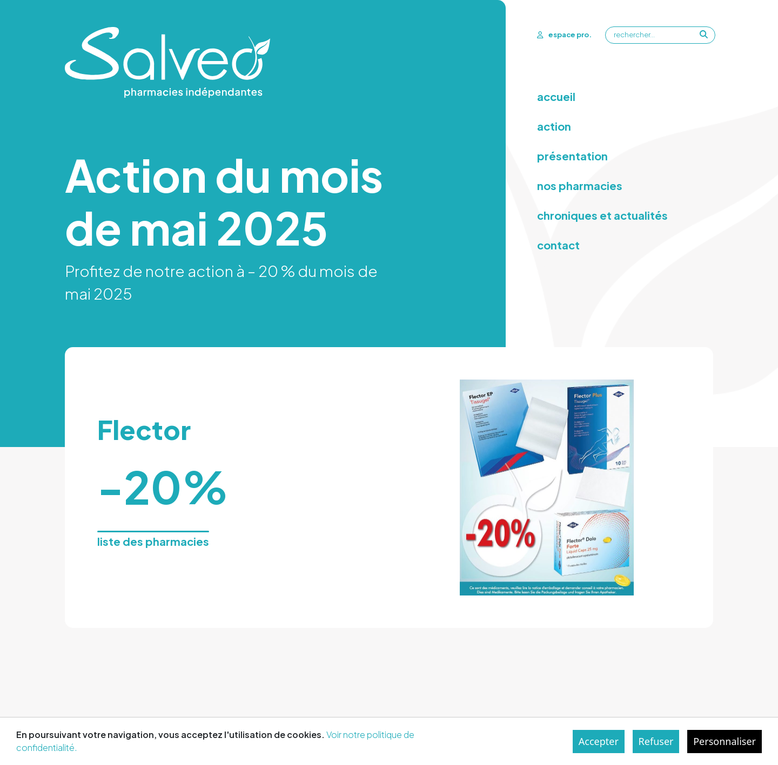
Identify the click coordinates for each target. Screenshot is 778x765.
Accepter (599, 741)
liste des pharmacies (153, 541)
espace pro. (564, 34)
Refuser (656, 741)
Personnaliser (724, 741)
